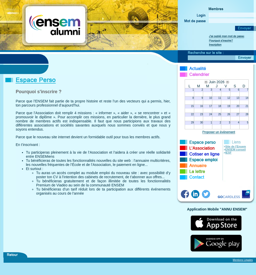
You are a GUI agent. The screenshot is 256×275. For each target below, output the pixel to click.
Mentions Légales (243, 260)
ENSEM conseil (235, 149)
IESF (228, 152)
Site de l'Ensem (235, 146)
